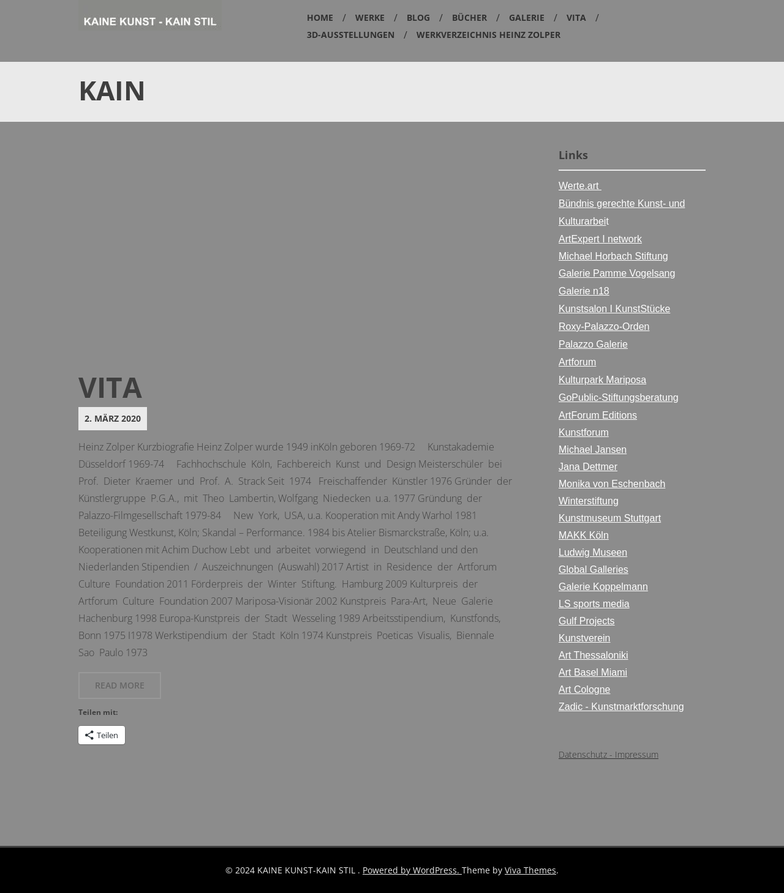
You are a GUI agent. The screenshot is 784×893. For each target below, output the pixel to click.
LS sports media (594, 604)
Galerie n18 (584, 291)
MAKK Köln (584, 535)
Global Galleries (593, 569)
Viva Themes (530, 870)
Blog (418, 17)
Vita (576, 17)
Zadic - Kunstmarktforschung (621, 706)
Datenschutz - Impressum (608, 754)
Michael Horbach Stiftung (613, 256)
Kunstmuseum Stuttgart (610, 518)
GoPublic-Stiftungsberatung (619, 397)
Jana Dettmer (588, 466)
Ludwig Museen (593, 552)
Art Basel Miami (593, 672)
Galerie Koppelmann (603, 586)
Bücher (469, 17)
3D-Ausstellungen (350, 34)
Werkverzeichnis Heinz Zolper (488, 34)
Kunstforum (584, 432)
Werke (370, 17)
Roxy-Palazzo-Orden (604, 326)
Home (320, 17)
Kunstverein (585, 638)
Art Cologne (585, 689)
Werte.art (580, 186)
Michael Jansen (593, 449)
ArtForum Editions (598, 415)
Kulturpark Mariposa (602, 380)
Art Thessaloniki (593, 655)
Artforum (577, 362)
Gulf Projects (587, 621)
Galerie (527, 17)
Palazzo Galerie (593, 344)
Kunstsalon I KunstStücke (614, 309)
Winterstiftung (589, 501)
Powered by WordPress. (412, 870)
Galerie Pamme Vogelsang (617, 273)
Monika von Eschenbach (612, 484)
